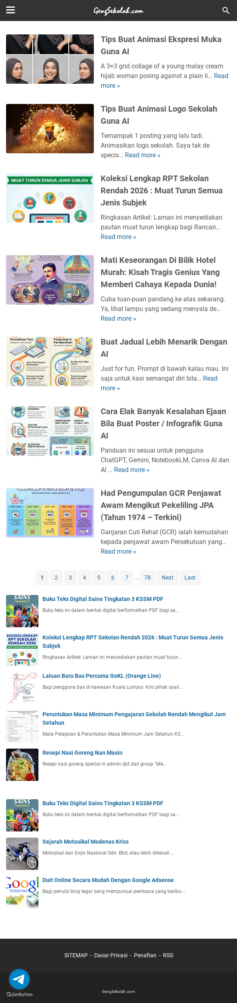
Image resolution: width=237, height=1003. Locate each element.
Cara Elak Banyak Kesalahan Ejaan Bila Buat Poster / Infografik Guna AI (163, 423)
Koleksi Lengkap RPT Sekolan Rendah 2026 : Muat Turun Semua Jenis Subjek (162, 190)
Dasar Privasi (110, 955)
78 (147, 577)
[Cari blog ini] (226, 10)
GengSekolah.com (118, 991)
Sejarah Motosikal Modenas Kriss (85, 841)
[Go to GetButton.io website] (19, 994)
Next (168, 577)
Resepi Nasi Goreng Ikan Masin (82, 752)
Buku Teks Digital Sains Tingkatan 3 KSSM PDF (102, 599)
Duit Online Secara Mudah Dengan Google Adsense (108, 880)
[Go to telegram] (19, 979)
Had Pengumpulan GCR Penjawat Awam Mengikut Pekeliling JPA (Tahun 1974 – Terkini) (161, 505)
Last (190, 577)
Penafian (145, 955)
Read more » (143, 155)
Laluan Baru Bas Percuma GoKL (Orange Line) (101, 676)
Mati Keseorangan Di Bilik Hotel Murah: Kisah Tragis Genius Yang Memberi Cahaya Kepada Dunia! (160, 272)
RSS (168, 955)
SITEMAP (76, 955)
